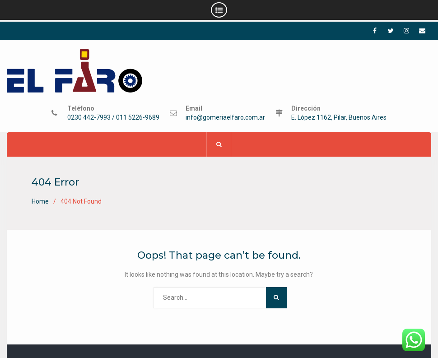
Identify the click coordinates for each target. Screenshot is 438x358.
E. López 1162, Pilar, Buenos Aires (339, 118)
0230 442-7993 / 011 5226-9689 (113, 118)
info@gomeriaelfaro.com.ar (225, 118)
